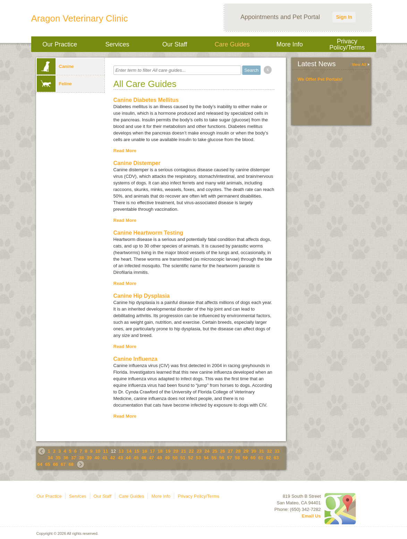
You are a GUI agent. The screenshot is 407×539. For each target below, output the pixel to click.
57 (229, 457)
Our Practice (59, 44)
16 (144, 451)
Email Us (311, 516)
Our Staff (174, 44)
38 (81, 457)
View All (359, 64)
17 (152, 451)
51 (182, 457)
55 (213, 457)
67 (63, 464)
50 (174, 457)
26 (222, 451)
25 (214, 451)
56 (221, 457)
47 (151, 457)
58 (237, 457)
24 (206, 451)
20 (175, 451)
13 (121, 451)
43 (120, 457)
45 (136, 457)
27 (230, 451)
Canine (55, 66)
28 (238, 451)
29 (246, 451)
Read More (124, 150)
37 (73, 457)
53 (198, 457)
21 (183, 451)
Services (117, 44)
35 (58, 457)
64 (39, 464)
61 (260, 457)
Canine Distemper (137, 163)
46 (143, 457)
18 (160, 451)
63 (276, 457)
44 (128, 457)
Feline (54, 84)
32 (269, 451)
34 (50, 457)
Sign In (344, 17)
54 (206, 457)
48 (159, 457)
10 (97, 451)
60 (253, 457)
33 (276, 451)
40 (96, 457)
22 (191, 451)
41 (104, 457)
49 (167, 457)
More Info (290, 44)
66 (55, 464)
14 (128, 451)
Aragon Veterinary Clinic (79, 18)
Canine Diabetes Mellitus (146, 100)
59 (245, 457)
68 (70, 464)
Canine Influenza (135, 359)
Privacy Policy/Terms (347, 44)
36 (65, 457)
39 (89, 457)
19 (168, 451)
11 (105, 451)
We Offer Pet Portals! (320, 79)
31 (261, 451)
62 (268, 457)
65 (47, 464)
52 (190, 457)
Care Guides (232, 44)
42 (112, 457)
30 (253, 451)
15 (136, 451)
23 (199, 451)
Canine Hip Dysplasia (141, 296)
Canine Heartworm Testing (148, 233)
